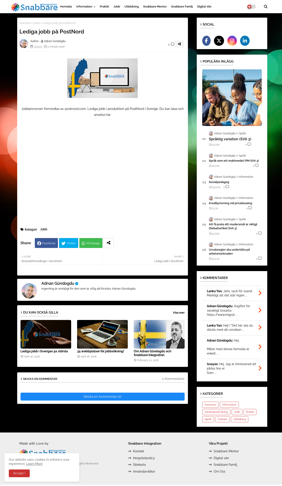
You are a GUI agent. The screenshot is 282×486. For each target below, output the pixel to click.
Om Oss (219, 471)
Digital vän (204, 6)
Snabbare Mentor (155, 6)
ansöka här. (102, 115)
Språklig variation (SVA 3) (230, 139)
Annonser (210, 404)
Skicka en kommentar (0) (102, 397)
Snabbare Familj (182, 6)
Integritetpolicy (144, 458)
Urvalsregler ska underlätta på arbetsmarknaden (229, 251)
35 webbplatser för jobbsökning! (100, 351)
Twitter (71, 243)
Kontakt (138, 451)
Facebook (49, 243)
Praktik (104, 6)
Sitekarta (139, 464)
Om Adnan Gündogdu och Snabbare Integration (152, 353)
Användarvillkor (144, 471)
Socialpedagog (219, 182)
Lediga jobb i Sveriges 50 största (44, 351)
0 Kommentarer (173, 379)
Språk (208, 419)
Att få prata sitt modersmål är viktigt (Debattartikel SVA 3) (233, 226)
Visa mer (179, 312)
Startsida (25, 23)
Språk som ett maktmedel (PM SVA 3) (234, 160)
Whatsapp (93, 243)
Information (84, 6)
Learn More (34, 464)
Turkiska (222, 419)
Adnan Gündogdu (57, 283)
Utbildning (131, 6)
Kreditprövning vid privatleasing (230, 203)
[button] (265, 6)
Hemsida (66, 6)
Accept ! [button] (19, 473)
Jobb (116, 6)
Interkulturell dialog (216, 412)
